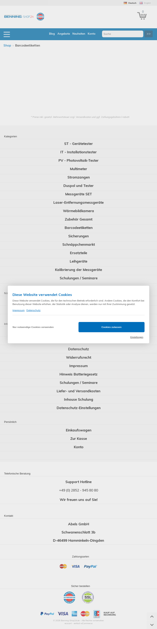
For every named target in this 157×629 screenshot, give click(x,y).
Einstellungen (136, 337)
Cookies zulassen (111, 327)
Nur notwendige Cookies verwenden (33, 327)
